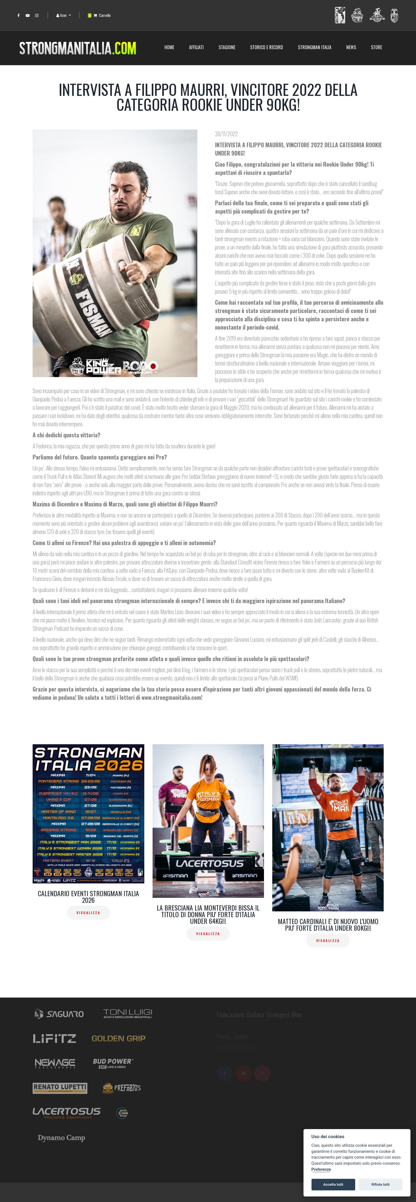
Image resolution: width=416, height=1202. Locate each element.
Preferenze (321, 1169)
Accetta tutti (333, 1184)
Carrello (99, 15)
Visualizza (88, 912)
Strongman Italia (314, 47)
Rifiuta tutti (380, 1184)
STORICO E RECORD (266, 47)
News (351, 47)
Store (376, 47)
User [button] (62, 15)
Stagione (227, 47)
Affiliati (196, 47)
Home (169, 47)
